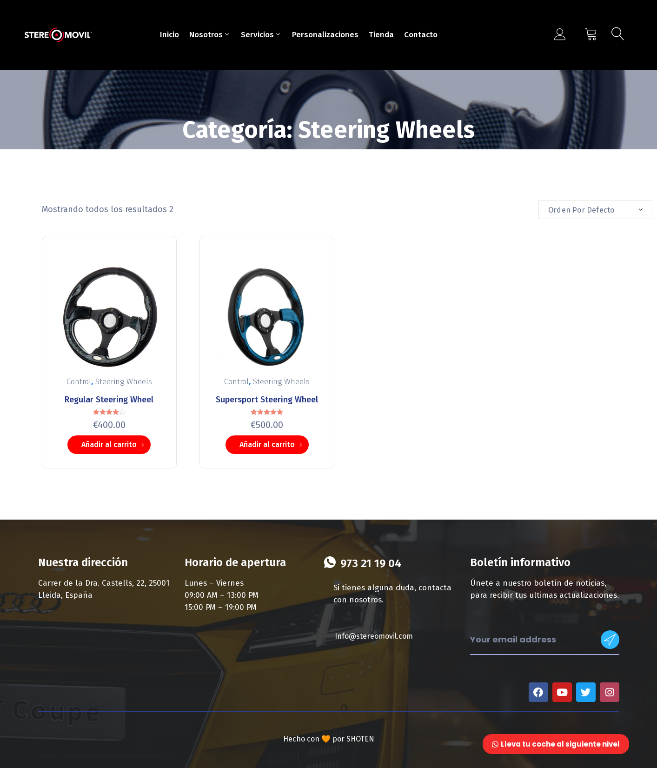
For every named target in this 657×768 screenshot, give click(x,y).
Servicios (261, 35)
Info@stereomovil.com (374, 636)
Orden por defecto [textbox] (581, 210)
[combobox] (595, 209)
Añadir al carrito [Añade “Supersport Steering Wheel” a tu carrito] (267, 444)
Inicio (169, 35)
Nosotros (210, 35)
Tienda (381, 35)
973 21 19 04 (370, 563)
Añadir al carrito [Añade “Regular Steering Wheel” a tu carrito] (109, 444)
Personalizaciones (325, 35)
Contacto (421, 35)
